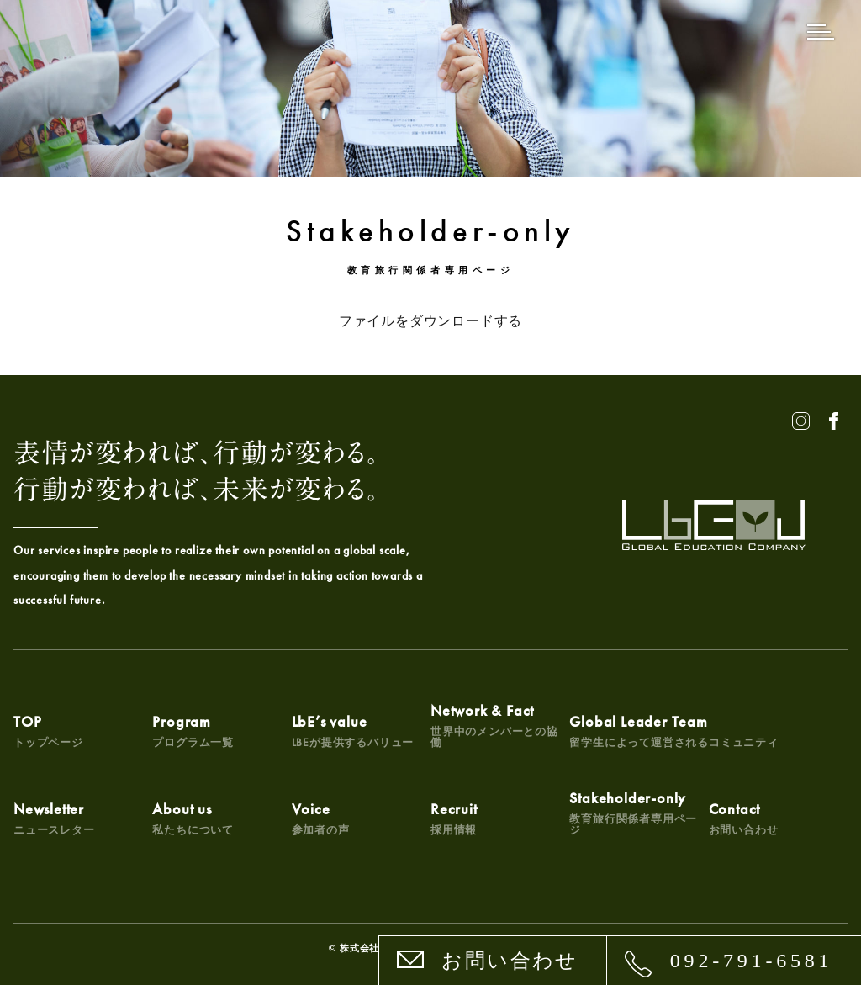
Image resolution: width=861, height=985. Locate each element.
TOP (48, 730)
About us (193, 818)
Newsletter (54, 818)
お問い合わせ (509, 961)
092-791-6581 (751, 961)
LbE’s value (353, 730)
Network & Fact (499, 725)
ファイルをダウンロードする (430, 321)
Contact (744, 818)
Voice (321, 818)
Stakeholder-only (638, 812)
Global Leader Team (673, 730)
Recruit (454, 818)
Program (193, 730)
